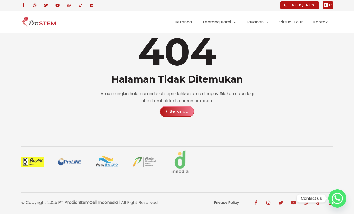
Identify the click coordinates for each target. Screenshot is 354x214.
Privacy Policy (225, 204)
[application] (198, 22)
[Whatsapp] (337, 198)
